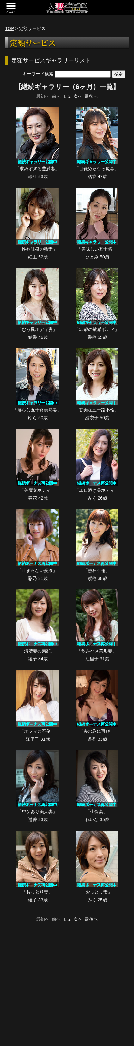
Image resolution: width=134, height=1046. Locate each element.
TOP (9, 28)
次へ (77, 96)
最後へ (91, 96)
